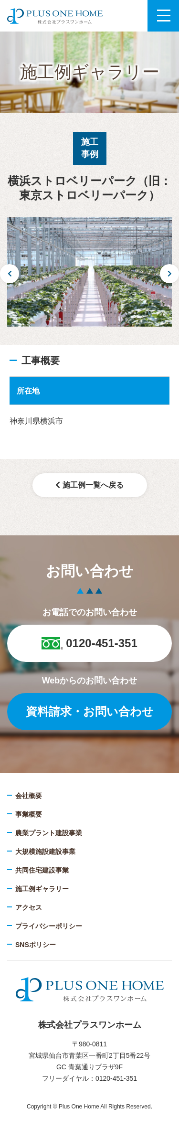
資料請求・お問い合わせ (90, 711)
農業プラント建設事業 (48, 833)
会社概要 (28, 795)
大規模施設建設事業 (45, 851)
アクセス (28, 907)
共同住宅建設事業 (42, 870)
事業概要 (28, 814)
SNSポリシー (35, 944)
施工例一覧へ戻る (89, 485)
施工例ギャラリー (42, 889)
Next (169, 273)
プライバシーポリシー (48, 926)
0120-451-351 (89, 643)
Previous (9, 273)
